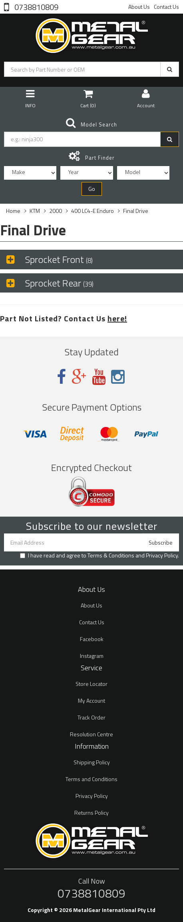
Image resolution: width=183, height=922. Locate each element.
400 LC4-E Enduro (92, 210)
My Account (91, 700)
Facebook (91, 639)
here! (117, 318)
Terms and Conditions (91, 779)
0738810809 (35, 6)
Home (13, 210)
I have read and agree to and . (99, 555)
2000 (55, 210)
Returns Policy (91, 812)
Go (91, 188)
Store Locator (91, 683)
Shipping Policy (92, 762)
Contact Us (166, 6)
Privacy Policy (162, 555)
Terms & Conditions (111, 555)
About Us (139, 6)
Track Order (91, 717)
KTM (35, 210)
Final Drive (135, 210)
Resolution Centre (91, 734)
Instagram (91, 655)
